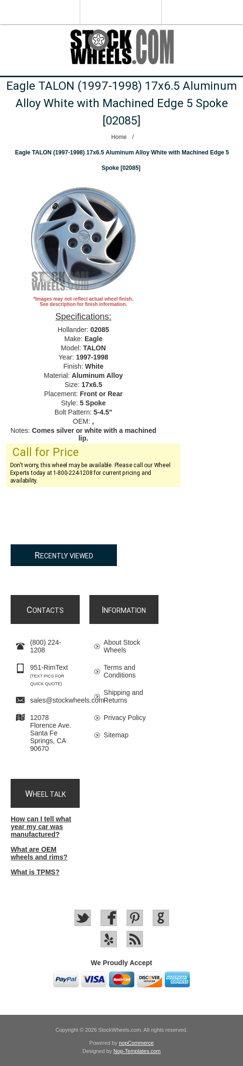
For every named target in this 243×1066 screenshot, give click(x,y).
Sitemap (116, 735)
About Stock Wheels (122, 646)
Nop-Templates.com (137, 1051)
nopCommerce (136, 1043)
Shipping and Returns (123, 696)
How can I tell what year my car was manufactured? (41, 826)
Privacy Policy (125, 717)
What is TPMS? (35, 872)
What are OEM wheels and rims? (39, 853)
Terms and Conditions (120, 671)
